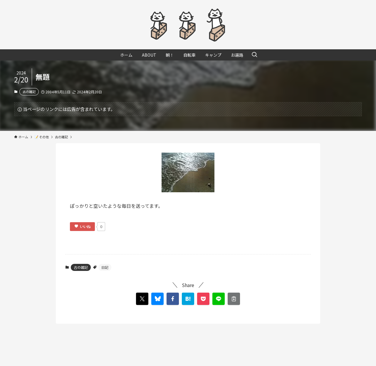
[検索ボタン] (254, 54)
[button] (173, 299)
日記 (104, 267)
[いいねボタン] (82, 226)
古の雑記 (29, 91)
